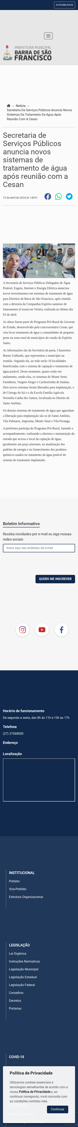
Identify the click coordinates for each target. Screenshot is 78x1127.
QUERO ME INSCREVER (55, 579)
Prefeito (14, 881)
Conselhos (16, 993)
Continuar (57, 1109)
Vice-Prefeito (17, 889)
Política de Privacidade (34, 1092)
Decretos (15, 1000)
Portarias (15, 1008)
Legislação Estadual (23, 977)
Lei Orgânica (17, 953)
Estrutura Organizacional (26, 897)
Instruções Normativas (24, 961)
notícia (21, 106)
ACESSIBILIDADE (64, 5)
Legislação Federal (22, 985)
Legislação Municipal (23, 969)
